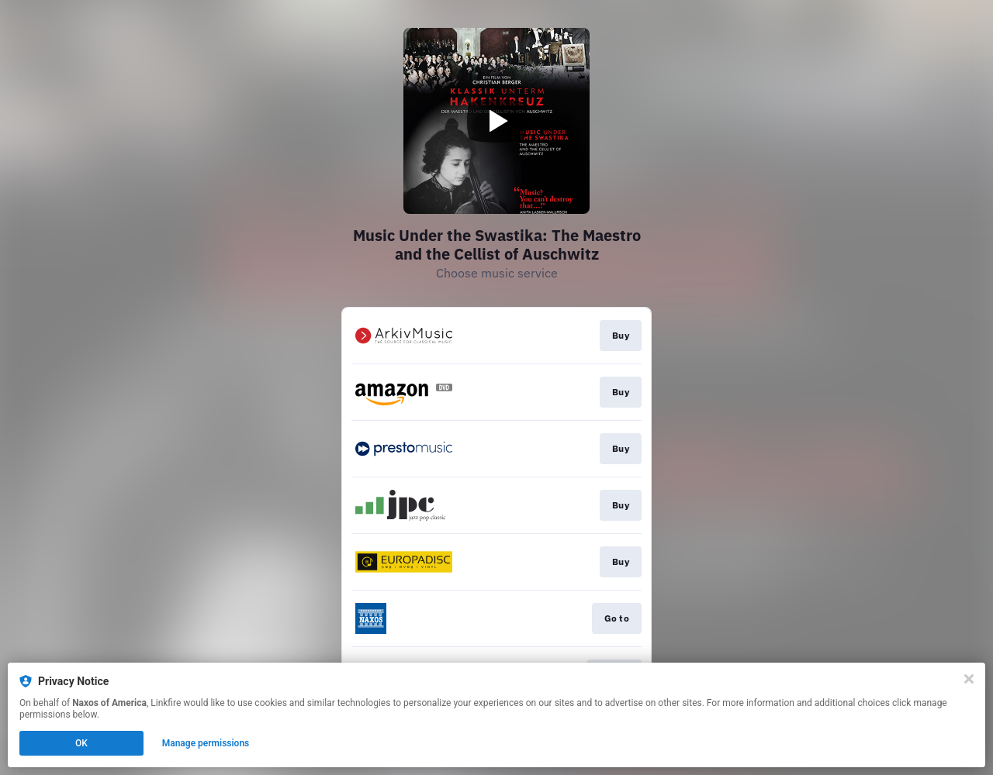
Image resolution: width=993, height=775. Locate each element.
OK (81, 743)
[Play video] (496, 121)
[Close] (969, 678)
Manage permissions (206, 743)
